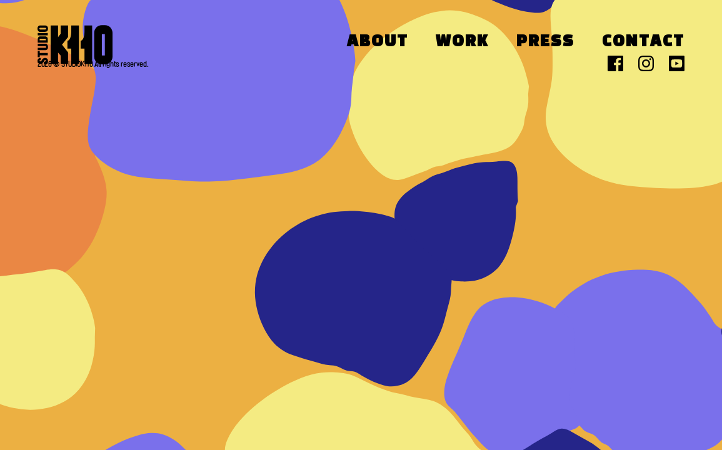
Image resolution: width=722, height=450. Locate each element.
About (377, 41)
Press (545, 41)
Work (462, 41)
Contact (643, 41)
